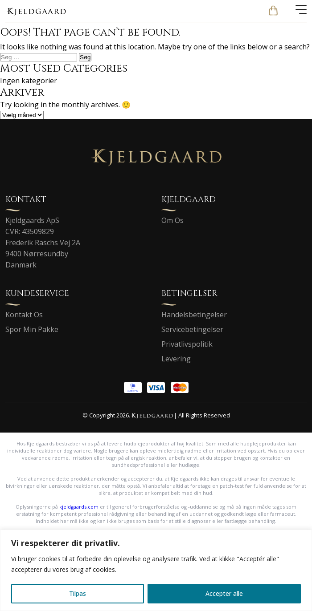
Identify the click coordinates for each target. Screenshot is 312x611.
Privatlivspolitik (187, 344)
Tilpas (77, 593)
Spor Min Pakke (31, 329)
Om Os (172, 220)
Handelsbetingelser (194, 315)
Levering (176, 359)
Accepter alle (224, 593)
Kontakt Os (24, 315)
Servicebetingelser (192, 329)
